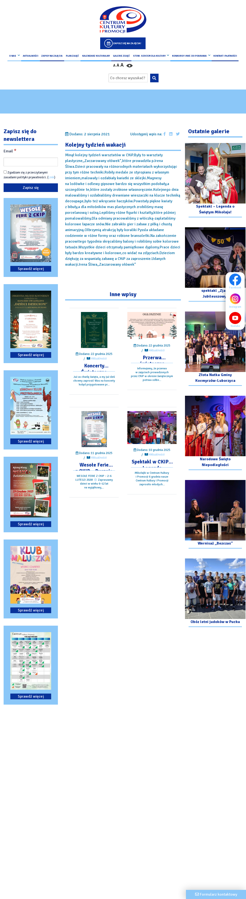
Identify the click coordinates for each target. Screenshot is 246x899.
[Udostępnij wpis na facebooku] (164, 134)
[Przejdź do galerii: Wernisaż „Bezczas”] (215, 515)
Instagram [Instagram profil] (236, 300)
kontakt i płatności (225, 55)
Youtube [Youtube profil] (236, 320)
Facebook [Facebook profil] (236, 281)
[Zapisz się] (31, 187)
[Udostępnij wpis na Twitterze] (178, 134)
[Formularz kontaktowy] (216, 894)
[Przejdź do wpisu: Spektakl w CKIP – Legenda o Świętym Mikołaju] (152, 427)
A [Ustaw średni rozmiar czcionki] (118, 65)
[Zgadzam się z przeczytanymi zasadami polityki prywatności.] (5, 172)
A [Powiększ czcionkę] (122, 65)
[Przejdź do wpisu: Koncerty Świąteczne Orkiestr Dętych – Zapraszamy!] (94, 330)
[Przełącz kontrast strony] (129, 65)
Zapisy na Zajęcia (51, 55)
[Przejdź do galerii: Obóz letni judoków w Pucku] (215, 593)
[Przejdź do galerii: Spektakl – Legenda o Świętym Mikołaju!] (215, 181)
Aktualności (30, 55)
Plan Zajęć (72, 55)
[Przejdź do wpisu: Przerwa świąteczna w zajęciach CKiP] (152, 326)
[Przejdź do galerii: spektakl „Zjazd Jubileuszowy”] (215, 265)
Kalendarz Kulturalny (96, 55)
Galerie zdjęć (121, 55)
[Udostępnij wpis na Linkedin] (171, 134)
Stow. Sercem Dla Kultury (149, 55)
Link (51, 177)
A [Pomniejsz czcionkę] (114, 65)
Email (10, 151)
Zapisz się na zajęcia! (127, 43)
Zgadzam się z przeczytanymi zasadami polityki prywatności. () (29, 174)
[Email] (31, 162)
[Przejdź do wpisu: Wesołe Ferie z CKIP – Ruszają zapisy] (94, 429)
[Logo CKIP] (123, 19)
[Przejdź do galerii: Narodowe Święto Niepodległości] (215, 433)
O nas (12, 55)
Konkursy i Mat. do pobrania (189, 55)
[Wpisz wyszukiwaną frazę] (128, 78)
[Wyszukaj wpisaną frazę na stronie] (154, 78)
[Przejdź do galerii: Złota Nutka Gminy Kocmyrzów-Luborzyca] (215, 349)
